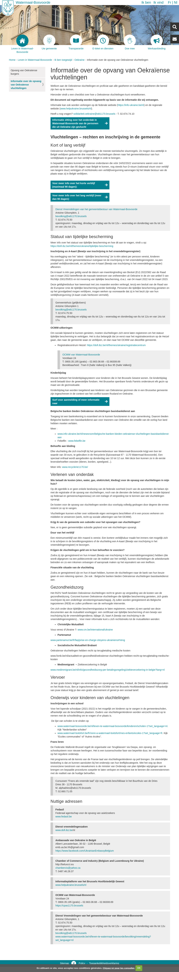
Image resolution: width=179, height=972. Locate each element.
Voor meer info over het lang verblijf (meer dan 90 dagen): (76, 197)
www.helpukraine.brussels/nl (70, 885)
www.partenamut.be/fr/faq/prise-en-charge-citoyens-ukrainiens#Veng (88, 640)
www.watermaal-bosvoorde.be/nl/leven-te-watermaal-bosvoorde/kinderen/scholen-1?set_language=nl (112, 726)
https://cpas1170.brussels (69, 905)
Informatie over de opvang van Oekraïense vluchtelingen (26, 85)
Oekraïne (79, 59)
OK (139, 968)
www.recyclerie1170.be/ (75, 467)
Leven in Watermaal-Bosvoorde (35, 59)
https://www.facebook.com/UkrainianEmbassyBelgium (84, 850)
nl (175, 2)
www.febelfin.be (76, 440)
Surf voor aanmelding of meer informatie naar (75, 401)
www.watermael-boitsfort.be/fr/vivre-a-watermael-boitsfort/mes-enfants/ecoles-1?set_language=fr (110, 733)
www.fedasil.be (63, 816)
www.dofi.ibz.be (63, 830)
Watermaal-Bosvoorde (33, 2)
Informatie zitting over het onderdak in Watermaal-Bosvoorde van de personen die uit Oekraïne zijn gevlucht (75, 123)
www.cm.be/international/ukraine (95, 629)
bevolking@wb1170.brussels (71, 216)
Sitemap (64, 963)
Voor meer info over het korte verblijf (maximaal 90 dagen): (73, 185)
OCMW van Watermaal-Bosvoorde (81, 354)
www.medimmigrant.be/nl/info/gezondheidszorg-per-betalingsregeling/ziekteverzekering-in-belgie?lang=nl (108, 669)
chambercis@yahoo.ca (67, 867)
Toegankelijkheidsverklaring (104, 963)
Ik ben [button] (146, 2)
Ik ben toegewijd (63, 59)
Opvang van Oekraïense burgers (24, 72)
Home (12, 59)
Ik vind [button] (158, 2)
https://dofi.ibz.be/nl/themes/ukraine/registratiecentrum (116, 345)
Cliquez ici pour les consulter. (119, 968)
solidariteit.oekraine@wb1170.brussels (94, 113)
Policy (82, 963)
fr (169, 2)
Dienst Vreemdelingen (96, 209)
